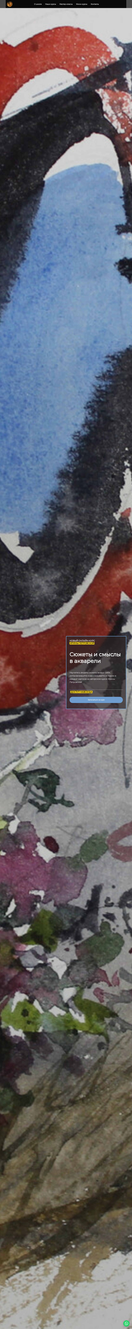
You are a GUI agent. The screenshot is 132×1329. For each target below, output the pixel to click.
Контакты (95, 4)
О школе (38, 4)
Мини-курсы (82, 4)
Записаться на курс (96, 700)
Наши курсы (50, 4)
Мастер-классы (66, 4)
